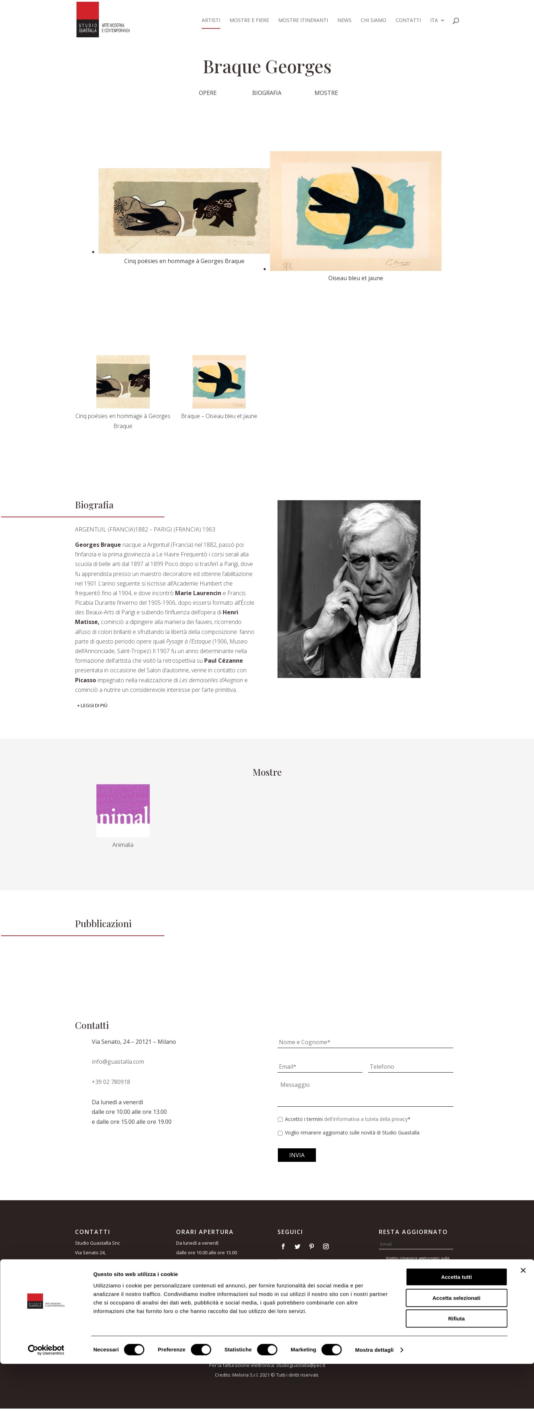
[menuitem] (437, 23)
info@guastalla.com (118, 1061)
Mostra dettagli (374, 1407)
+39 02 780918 (111, 1082)
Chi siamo (373, 20)
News (344, 20)
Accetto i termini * (348, 1119)
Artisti (211, 20)
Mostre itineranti (303, 20)
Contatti (408, 20)
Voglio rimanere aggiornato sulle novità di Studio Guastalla (352, 1132)
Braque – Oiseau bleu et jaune (219, 416)
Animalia (122, 845)
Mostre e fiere (249, 20)
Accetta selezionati (456, 1355)
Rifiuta (456, 1376)
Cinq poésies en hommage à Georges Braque (122, 420)
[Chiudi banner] (522, 1327)
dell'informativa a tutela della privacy (366, 1119)
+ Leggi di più (92, 705)
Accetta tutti (456, 1334)
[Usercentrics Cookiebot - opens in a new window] (46, 1407)
